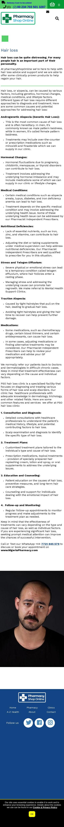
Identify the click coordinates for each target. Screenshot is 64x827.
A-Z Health (13, 712)
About (32, 712)
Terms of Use (33, 810)
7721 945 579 (50, 543)
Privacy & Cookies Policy (13, 810)
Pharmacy (32, 707)
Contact (51, 712)
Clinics (51, 707)
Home (12, 707)
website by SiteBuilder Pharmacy (49, 814)
